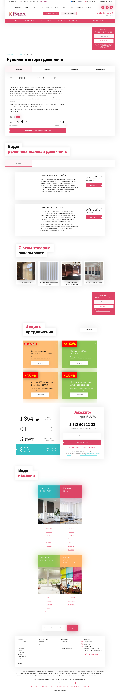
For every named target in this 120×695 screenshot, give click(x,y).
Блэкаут (41, 641)
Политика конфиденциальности (40, 686)
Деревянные (21, 644)
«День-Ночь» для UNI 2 (51, 207)
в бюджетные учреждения (72, 560)
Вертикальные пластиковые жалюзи (49, 283)
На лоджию (49, 546)
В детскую (49, 528)
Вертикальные (22, 656)
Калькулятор (79, 7)
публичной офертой (73, 683)
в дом (72, 489)
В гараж (71, 542)
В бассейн (71, 546)
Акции (71, 7)
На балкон (49, 542)
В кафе (49, 608)
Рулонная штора (26, 282)
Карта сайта (85, 686)
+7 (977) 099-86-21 (109, 15)
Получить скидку (69, 14)
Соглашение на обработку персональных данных (65, 686)
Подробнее (40, 363)
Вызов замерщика (51, 14)
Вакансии (35, 7)
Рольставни (54, 628)
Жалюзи (46, 628)
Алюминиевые (22, 646)
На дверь (71, 535)
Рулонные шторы (44, 639)
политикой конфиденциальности (104, 47)
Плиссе (20, 650)
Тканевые (21, 652)
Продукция (18, 7)
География (63, 628)
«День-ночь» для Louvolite (53, 175)
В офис (49, 597)
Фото (42, 7)
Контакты (88, 7)
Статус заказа (43, 1)
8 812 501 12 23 (105, 12)
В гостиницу (49, 612)
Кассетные (21, 648)
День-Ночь (42, 644)
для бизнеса (49, 558)
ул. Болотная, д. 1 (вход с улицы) (29, 1)
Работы (48, 7)
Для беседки (64, 644)
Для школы (71, 601)
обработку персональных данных (103, 45)
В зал (48, 535)
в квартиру (49, 489)
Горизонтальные (23, 641)
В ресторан (49, 604)
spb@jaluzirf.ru (91, 1)
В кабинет (71, 539)
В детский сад (71, 604)
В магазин (49, 601)
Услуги (64, 7)
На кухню (49, 539)
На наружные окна (66, 648)
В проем (71, 531)
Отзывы (57, 7)
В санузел (71, 549)
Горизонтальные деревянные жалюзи (71, 283)
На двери (63, 646)
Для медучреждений (71, 597)
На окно (71, 528)
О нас (26, 7)
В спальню (49, 531)
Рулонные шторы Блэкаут (94, 282)
